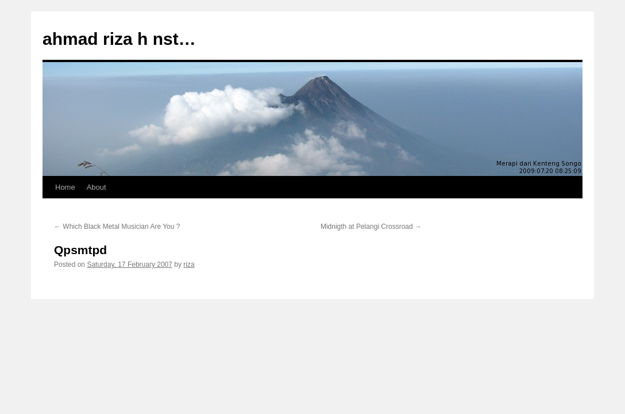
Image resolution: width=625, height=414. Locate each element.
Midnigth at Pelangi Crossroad (371, 227)
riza (188, 264)
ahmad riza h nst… (119, 38)
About (96, 187)
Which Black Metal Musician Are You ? (117, 227)
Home (65, 187)
